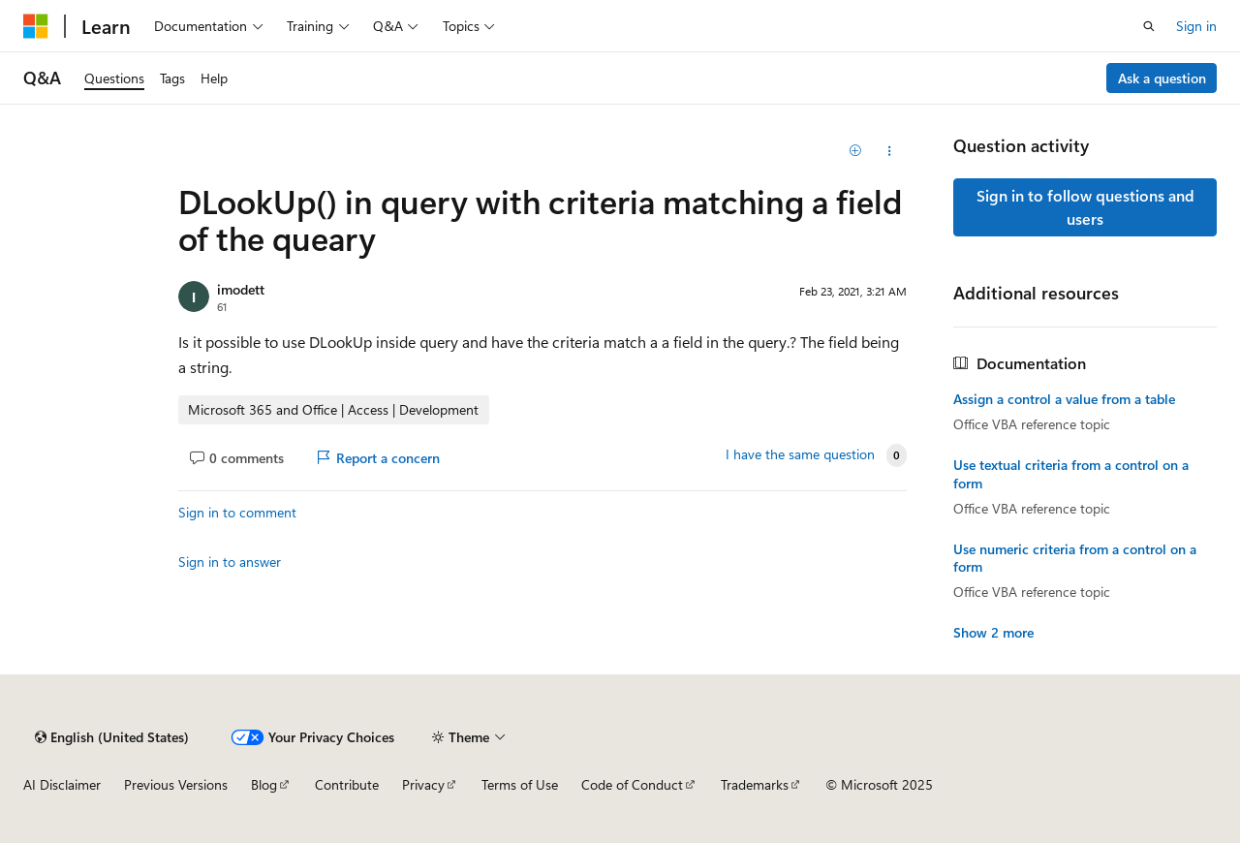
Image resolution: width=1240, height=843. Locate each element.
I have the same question (800, 454)
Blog (264, 784)
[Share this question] (890, 151)
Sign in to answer (229, 561)
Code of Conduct (632, 784)
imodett (240, 289)
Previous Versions (176, 784)
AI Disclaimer (62, 784)
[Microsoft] (35, 26)
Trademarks (755, 784)
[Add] (856, 151)
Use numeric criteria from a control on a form (1074, 558)
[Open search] (1149, 26)
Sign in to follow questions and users (1085, 207)
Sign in (1196, 25)
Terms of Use (519, 784)
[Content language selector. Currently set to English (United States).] (112, 737)
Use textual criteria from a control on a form (1071, 473)
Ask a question (1162, 78)
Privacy (423, 784)
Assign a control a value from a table (1064, 399)
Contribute (347, 784)
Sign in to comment (237, 512)
